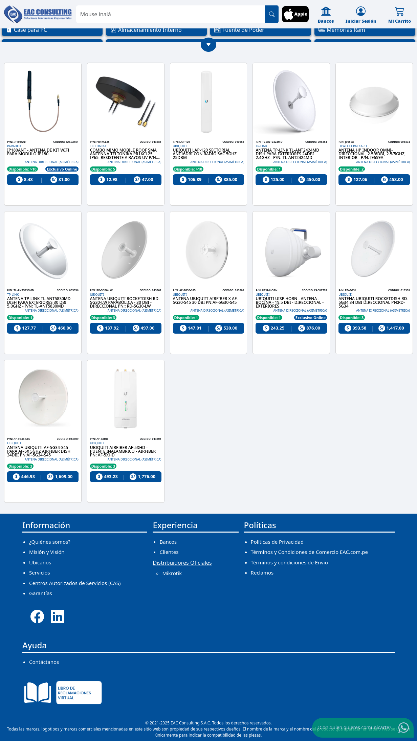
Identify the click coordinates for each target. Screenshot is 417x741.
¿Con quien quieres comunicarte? (354, 727)
